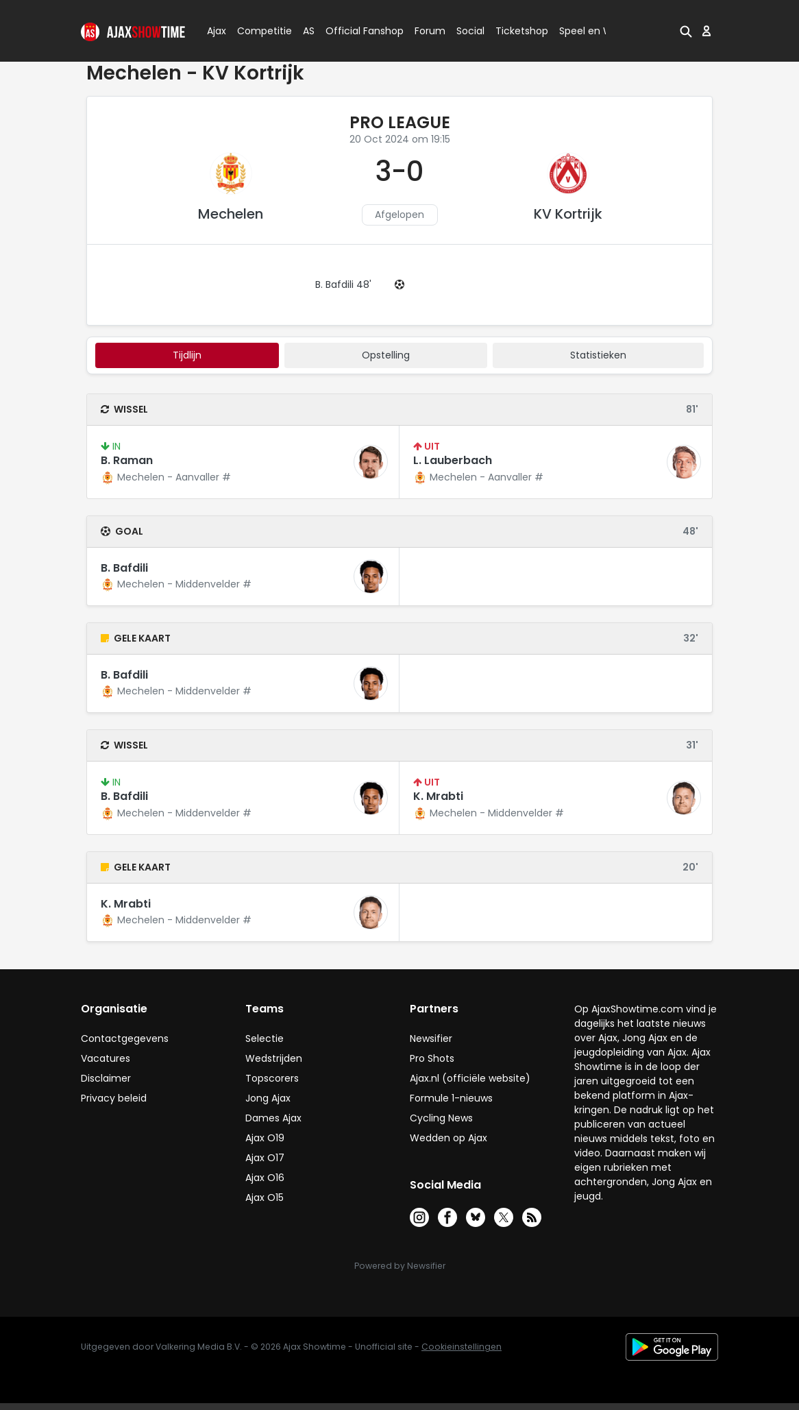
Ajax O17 (264, 1158)
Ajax (215, 31)
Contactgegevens (125, 1038)
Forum (430, 31)
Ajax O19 (264, 1138)
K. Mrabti (438, 796)
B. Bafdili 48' (343, 284)
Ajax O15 (264, 1197)
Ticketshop (521, 31)
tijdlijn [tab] (187, 355)
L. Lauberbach (452, 460)
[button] (686, 31)
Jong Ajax (268, 1098)
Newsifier (431, 1038)
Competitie (259, 31)
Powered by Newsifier (399, 1266)
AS (309, 31)
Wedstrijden (273, 1058)
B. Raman (127, 460)
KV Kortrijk (568, 214)
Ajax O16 (264, 1177)
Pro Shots (432, 1058)
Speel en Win (590, 31)
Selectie (264, 1038)
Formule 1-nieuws (451, 1098)
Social (468, 31)
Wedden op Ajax (448, 1138)
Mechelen (230, 214)
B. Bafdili (124, 568)
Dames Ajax (273, 1118)
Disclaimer (106, 1078)
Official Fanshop (356, 31)
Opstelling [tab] (386, 355)
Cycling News (441, 1118)
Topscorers (272, 1078)
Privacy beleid (114, 1098)
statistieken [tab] (598, 355)
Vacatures (105, 1058)
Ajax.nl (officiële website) (470, 1078)
